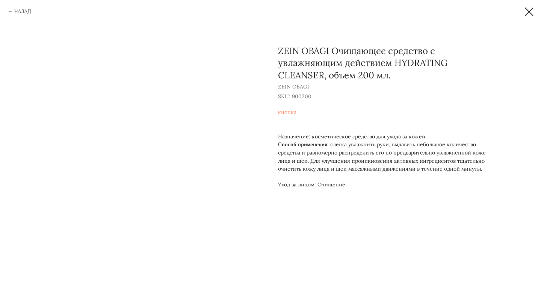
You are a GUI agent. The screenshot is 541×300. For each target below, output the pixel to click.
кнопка (287, 112)
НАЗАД (22, 11)
